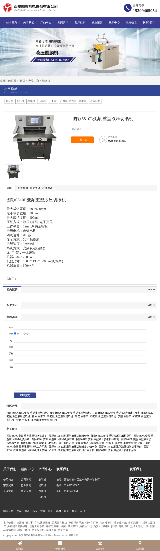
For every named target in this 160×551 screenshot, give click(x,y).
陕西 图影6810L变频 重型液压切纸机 (27, 412)
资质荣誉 (97, 22)
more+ (151, 289)
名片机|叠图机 (68, 101)
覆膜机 (31, 101)
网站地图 (73, 535)
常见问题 (26, 491)
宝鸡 (82, 511)
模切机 (83, 101)
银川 (50, 511)
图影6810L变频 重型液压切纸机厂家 (41, 443)
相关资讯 (35, 188)
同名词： (77, 129)
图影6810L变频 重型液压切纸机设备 (27, 435)
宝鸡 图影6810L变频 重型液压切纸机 (36, 420)
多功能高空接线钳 (17, 526)
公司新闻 (26, 479)
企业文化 (8, 491)
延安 (66, 511)
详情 (9, 188)
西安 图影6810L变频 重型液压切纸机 (70, 412)
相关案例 (23, 188)
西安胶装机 (38, 530)
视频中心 (114, 22)
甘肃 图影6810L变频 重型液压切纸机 (112, 412)
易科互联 (51, 530)
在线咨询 (82, 139)
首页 (22, 80)
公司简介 (8, 479)
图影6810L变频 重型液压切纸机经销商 (97, 439)
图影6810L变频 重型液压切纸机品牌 (116, 450)
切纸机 (46, 80)
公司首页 (11, 22)
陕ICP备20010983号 (58, 535)
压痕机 (42, 101)
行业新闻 (26, 485)
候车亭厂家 (92, 522)
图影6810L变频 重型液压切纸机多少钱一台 (73, 446)
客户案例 (80, 22)
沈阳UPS (73, 526)
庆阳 (74, 511)
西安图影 (63, 530)
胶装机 (9, 101)
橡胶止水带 (24, 530)
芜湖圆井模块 (60, 522)
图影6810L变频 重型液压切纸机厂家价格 (71, 450)
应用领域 (131, 22)
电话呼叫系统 (77, 522)
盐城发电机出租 (139, 526)
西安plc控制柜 (101, 526)
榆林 (58, 511)
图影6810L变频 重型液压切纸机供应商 (52, 439)
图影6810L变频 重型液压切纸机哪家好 (120, 446)
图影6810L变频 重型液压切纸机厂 (125, 443)
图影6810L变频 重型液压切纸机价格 (69, 435)
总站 (19, 511)
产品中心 (45, 22)
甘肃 (42, 511)
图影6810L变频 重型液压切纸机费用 (111, 435)
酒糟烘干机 (86, 526)
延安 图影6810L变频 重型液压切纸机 (95, 416)
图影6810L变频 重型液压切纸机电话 (83, 443)
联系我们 (148, 22)
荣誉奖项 (8, 485)
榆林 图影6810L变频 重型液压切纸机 (52, 416)
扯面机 (21, 522)
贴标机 (30, 522)
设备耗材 (95, 101)
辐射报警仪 (106, 522)
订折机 (53, 101)
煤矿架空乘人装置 (56, 526)
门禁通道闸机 (43, 522)
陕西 (27, 511)
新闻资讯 (62, 22)
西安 (34, 511)
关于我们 (28, 22)
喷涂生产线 (120, 522)
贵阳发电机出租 (120, 526)
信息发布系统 (37, 526)
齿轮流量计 (135, 522)
